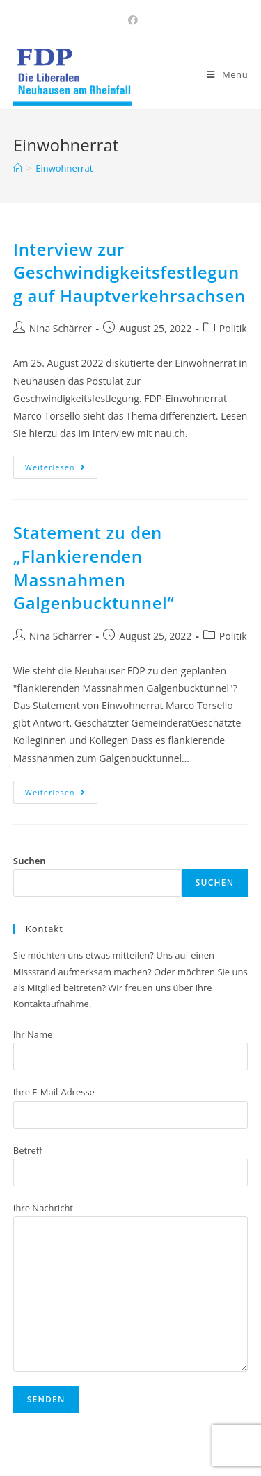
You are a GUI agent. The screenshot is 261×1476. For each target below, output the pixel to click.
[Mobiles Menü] (227, 74)
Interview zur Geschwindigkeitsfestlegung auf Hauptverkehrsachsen (129, 272)
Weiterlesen (55, 467)
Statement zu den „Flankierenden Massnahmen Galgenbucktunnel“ (94, 567)
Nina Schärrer (60, 328)
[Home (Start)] (17, 168)
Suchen (29, 860)
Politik (233, 328)
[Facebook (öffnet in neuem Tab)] (131, 20)
